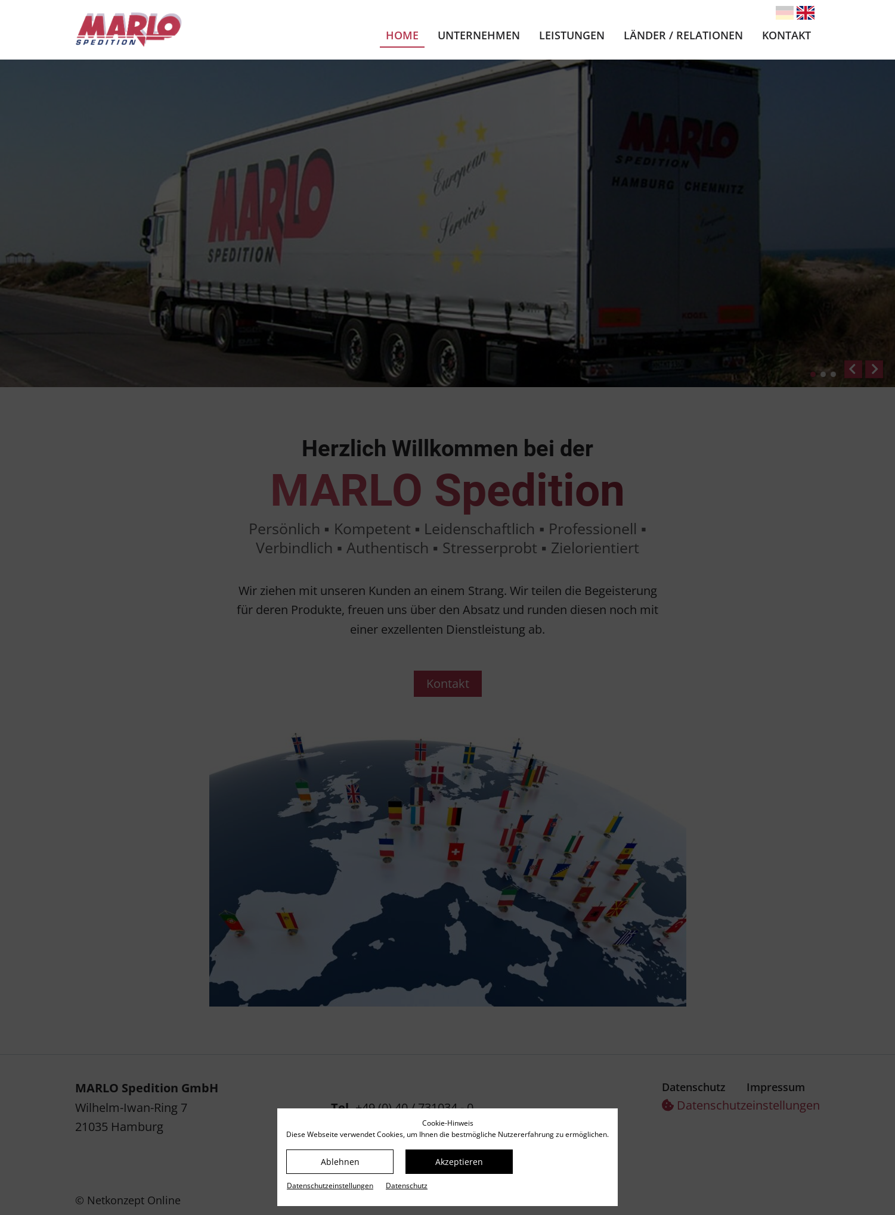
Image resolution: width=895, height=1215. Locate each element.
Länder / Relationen (683, 35)
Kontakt (786, 35)
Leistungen (572, 35)
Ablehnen (340, 1161)
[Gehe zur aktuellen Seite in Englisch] (806, 13)
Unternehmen (479, 35)
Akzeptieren (459, 1161)
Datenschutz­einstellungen (330, 1185)
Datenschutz (407, 1185)
